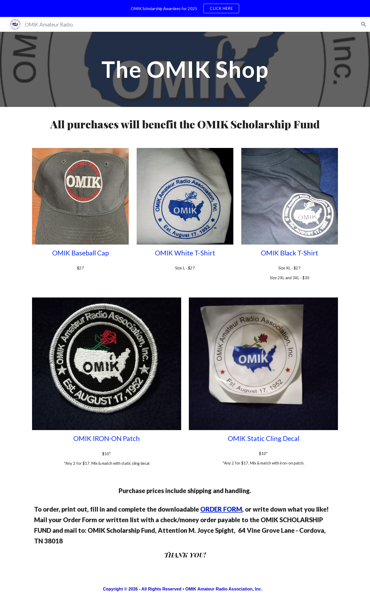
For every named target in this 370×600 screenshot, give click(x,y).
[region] (185, 8)
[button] (363, 24)
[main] (185, 69)
